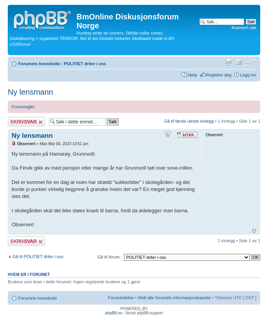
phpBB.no (113, 313)
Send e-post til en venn (239, 62)
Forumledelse (121, 297)
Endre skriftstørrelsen (250, 62)
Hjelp (192, 75)
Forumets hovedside (39, 63)
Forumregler (23, 106)
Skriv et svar (26, 122)
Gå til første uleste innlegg (189, 121)
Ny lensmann (30, 92)
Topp (254, 231)
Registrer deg (218, 75)
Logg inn (248, 75)
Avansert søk (243, 27)
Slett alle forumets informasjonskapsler (174, 297)
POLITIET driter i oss (85, 63)
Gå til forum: (109, 257)
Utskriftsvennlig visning (228, 62)
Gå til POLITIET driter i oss (37, 256)
